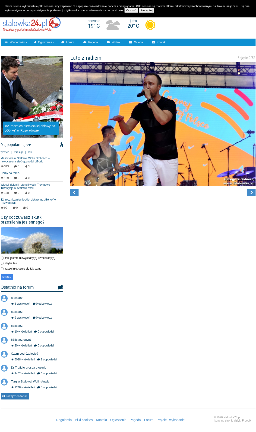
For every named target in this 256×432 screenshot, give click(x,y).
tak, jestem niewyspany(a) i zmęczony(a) (30, 258)
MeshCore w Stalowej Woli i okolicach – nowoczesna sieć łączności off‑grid (25, 160)
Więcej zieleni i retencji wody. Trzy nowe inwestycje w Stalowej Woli (25, 186)
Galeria (136, 42)
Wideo (113, 42)
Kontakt (159, 42)
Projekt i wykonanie (171, 420)
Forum (67, 42)
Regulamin (64, 420)
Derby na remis (10, 173)
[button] (74, 192)
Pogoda (90, 42)
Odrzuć (131, 10)
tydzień (5, 152)
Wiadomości (15, 42)
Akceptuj (146, 10)
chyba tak (11, 263)
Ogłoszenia (43, 42)
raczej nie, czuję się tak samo (23, 268)
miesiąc (18, 152)
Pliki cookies (84, 420)
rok (30, 152)
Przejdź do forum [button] (15, 396)
